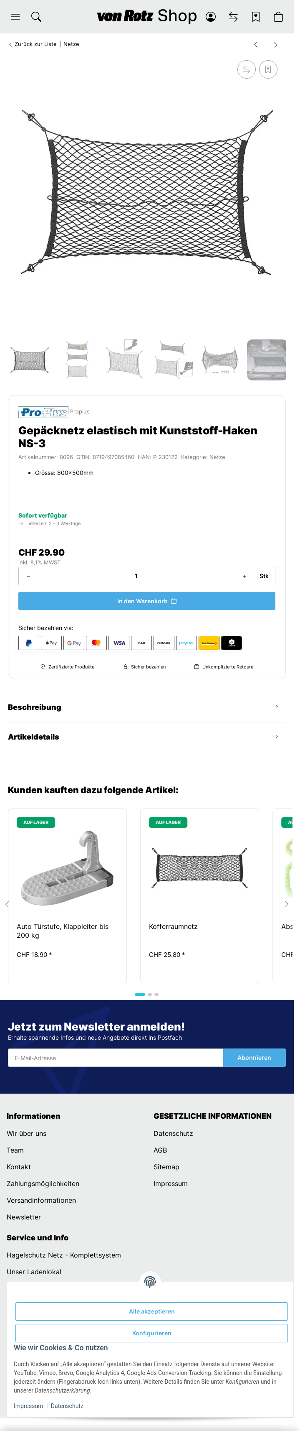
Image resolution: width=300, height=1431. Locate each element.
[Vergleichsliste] (233, 17)
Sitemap (166, 1167)
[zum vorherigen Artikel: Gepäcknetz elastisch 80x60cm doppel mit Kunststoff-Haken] (256, 44)
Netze (217, 457)
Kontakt (19, 1167)
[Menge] (136, 576)
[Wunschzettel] (256, 17)
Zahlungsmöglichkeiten (43, 1183)
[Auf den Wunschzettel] (268, 69)
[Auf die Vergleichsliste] (246, 69)
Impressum (28, 1406)
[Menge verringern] (28, 576)
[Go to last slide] (7, 904)
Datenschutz (67, 1406)
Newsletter (24, 1217)
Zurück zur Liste (32, 44)
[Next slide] (286, 904)
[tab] (140, 994)
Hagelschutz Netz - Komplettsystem (64, 1255)
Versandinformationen (41, 1200)
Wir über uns (26, 1133)
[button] (15, 17)
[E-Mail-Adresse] (115, 1057)
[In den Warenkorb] (146, 601)
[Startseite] (146, 16)
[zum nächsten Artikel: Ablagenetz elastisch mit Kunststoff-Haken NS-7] (276, 44)
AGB (160, 1150)
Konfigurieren (151, 1333)
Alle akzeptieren (152, 1311)
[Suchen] (36, 17)
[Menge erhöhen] (244, 576)
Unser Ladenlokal (34, 1272)
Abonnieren (254, 1057)
